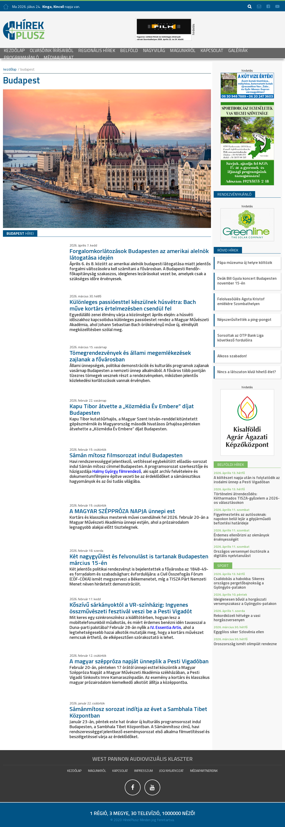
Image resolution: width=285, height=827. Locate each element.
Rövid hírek (227, 250)
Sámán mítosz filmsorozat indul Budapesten (125, 455)
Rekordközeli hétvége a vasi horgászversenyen (237, 618)
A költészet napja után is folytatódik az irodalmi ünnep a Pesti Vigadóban (247, 480)
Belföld (129, 50)
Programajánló (21, 57)
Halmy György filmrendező (116, 471)
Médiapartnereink (204, 770)
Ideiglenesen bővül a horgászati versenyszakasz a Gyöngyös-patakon (245, 601)
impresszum (143, 770)
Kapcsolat (212, 50)
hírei (20, 233)
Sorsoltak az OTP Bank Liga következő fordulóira (240, 337)
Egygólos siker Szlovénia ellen (239, 632)
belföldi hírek (230, 464)
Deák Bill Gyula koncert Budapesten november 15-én (247, 280)
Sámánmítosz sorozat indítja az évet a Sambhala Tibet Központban (138, 712)
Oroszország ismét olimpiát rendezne (245, 644)
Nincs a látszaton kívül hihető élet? (246, 372)
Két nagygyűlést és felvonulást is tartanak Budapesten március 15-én (138, 559)
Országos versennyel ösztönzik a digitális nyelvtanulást (241, 553)
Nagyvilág (154, 50)
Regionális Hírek (96, 50)
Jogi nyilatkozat (171, 770)
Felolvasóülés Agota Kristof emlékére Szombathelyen (241, 301)
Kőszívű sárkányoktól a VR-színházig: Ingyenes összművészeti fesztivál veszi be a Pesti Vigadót (130, 607)
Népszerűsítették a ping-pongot (244, 319)
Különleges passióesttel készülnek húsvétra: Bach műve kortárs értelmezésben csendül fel (132, 305)
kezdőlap (10, 69)
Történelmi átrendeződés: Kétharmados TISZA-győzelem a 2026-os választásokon (247, 498)
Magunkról (183, 50)
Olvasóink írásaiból (52, 50)
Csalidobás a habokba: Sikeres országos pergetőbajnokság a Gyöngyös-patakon (239, 583)
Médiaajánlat (59, 57)
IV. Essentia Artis (165, 627)
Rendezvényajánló (234, 194)
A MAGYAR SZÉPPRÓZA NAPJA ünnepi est (122, 511)
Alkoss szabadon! (232, 356)
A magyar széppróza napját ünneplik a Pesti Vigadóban (138, 661)
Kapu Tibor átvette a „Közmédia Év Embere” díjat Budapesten (131, 409)
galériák (238, 50)
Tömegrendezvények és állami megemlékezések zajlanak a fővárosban (130, 355)
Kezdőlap (14, 50)
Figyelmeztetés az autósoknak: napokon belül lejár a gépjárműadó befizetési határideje (242, 519)
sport (223, 565)
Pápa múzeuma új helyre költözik (244, 262)
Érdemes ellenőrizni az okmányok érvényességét (241, 537)
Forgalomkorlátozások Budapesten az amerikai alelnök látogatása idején (139, 254)
